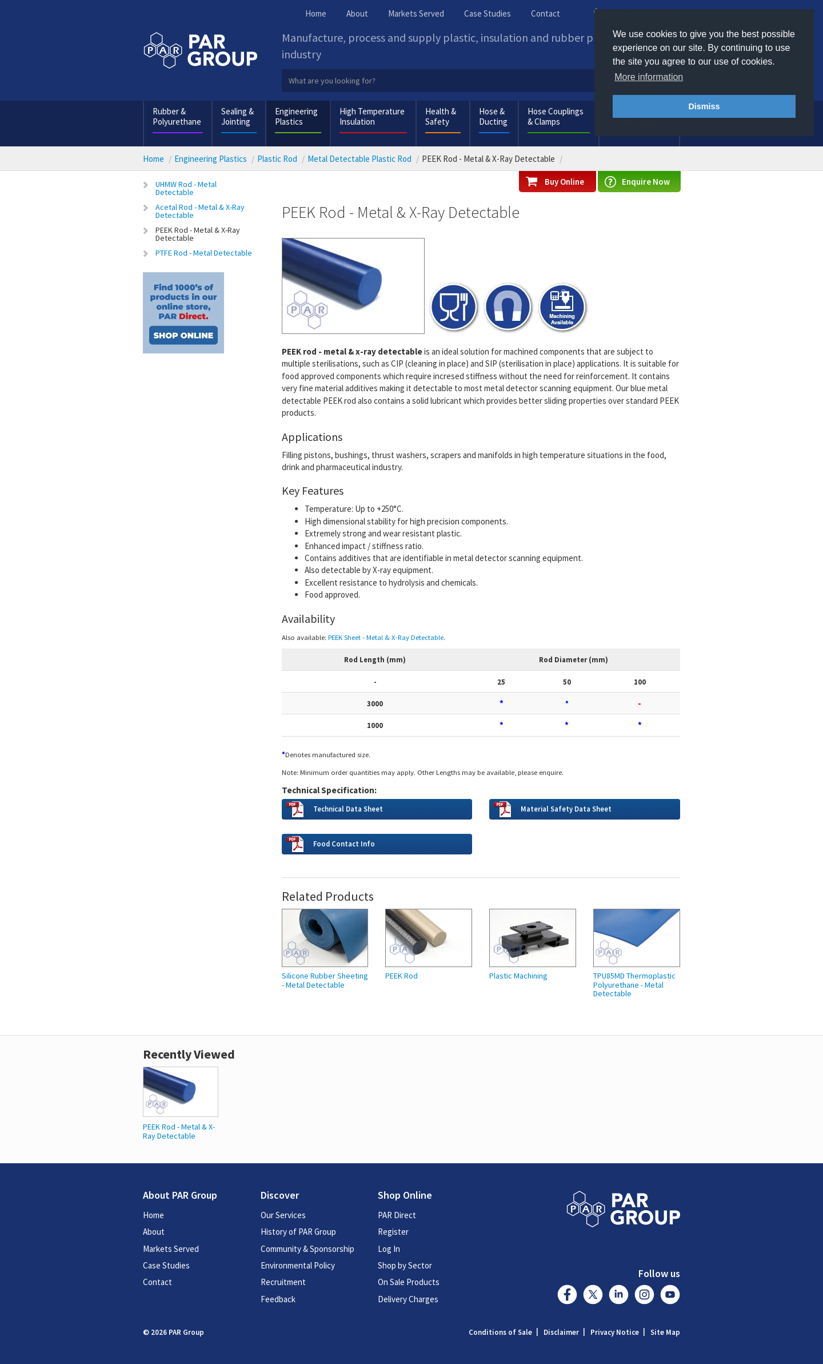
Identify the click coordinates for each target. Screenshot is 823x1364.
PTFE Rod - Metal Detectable (203, 253)
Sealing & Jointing (237, 116)
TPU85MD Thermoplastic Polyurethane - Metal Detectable (634, 985)
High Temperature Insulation (372, 116)
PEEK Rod (401, 976)
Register (393, 1231)
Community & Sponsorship (307, 1248)
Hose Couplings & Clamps (556, 116)
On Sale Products (409, 1281)
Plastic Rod (277, 158)
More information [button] (648, 77)
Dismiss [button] (704, 106)
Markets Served (416, 13)
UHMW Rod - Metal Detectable (186, 188)
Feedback (278, 1299)
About (357, 13)
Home (315, 13)
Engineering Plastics (296, 116)
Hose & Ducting (493, 116)
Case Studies (487, 13)
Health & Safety (440, 116)
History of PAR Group (298, 1231)
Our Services (283, 1215)
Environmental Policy (298, 1265)
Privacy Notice (614, 1332)
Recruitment (283, 1281)
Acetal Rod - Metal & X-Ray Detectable (200, 211)
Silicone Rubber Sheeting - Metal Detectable (325, 980)
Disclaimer (561, 1332)
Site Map (665, 1332)
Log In (389, 1248)
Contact (545, 13)
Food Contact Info (344, 843)
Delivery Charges (408, 1299)
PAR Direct (397, 1215)
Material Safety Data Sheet (566, 808)
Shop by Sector (405, 1265)
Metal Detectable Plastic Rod (359, 158)
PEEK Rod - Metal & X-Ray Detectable (197, 234)
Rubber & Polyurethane (177, 116)
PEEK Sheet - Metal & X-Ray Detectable (386, 637)
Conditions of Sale (500, 1332)
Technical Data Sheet (348, 808)
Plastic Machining (518, 976)
